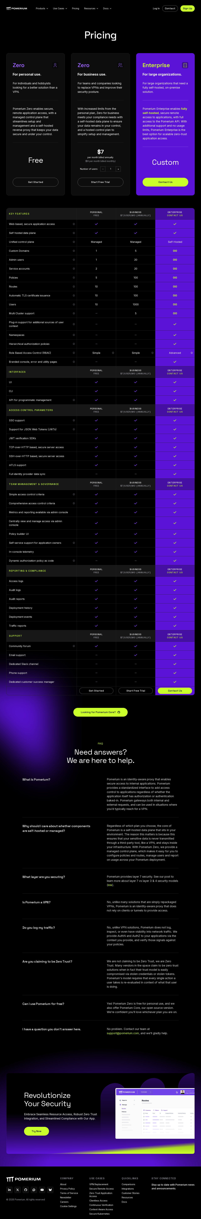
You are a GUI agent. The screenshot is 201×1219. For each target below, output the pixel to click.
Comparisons (128, 1184)
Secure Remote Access (101, 1188)
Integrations (128, 1188)
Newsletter (65, 1197)
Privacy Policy (67, 1188)
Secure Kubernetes (99, 1213)
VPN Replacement (98, 1184)
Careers (64, 1202)
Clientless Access (98, 1200)
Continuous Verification (101, 1205)
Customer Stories (130, 1193)
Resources (127, 1197)
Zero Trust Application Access (100, 1195)
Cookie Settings (68, 1206)
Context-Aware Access (101, 1209)
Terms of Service (69, 1193)
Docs (124, 1202)
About (63, 1184)
